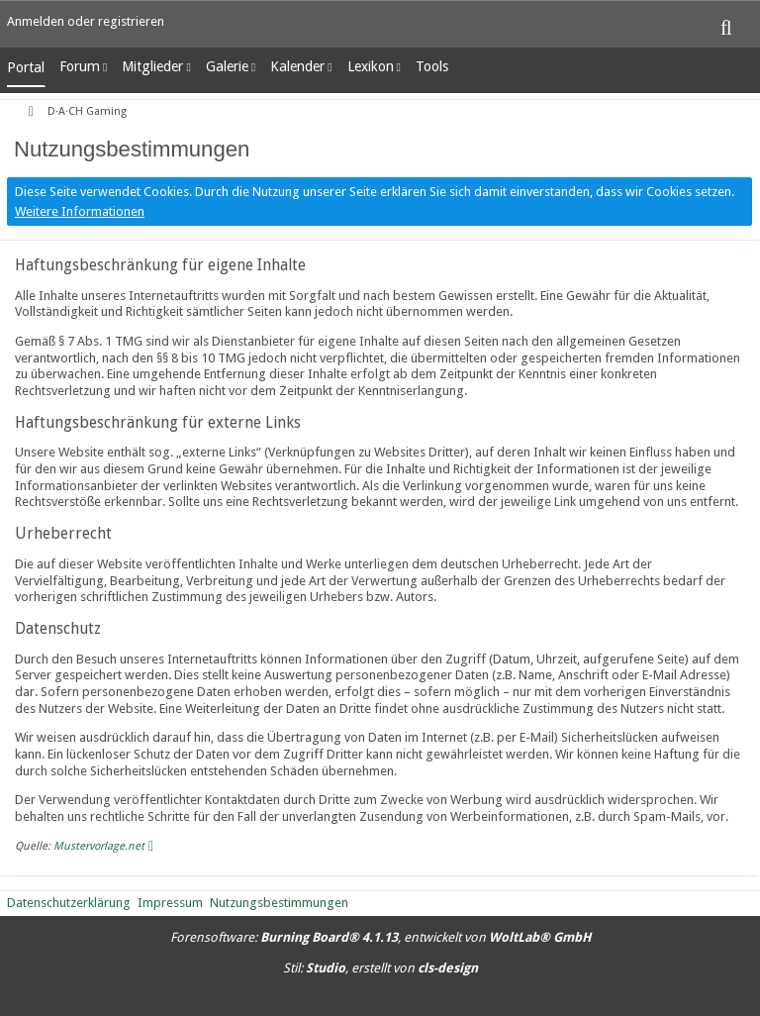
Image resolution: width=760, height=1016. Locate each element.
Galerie (227, 66)
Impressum (170, 902)
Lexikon (370, 66)
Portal (26, 67)
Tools (432, 66)
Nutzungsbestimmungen (279, 902)
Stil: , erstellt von (380, 968)
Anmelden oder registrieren (85, 21)
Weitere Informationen (79, 211)
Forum (79, 66)
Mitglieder (152, 66)
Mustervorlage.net (98, 846)
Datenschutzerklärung (69, 902)
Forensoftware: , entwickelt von (380, 937)
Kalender (297, 66)
